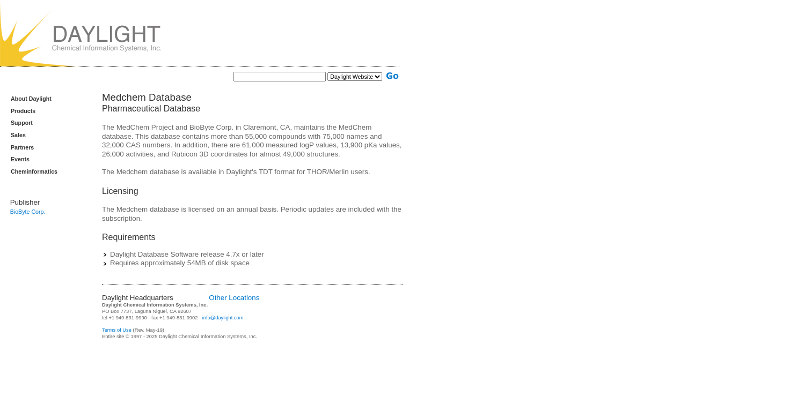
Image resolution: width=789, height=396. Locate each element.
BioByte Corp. (28, 211)
